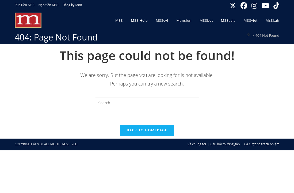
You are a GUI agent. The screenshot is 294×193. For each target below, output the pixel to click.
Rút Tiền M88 (25, 5)
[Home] (248, 35)
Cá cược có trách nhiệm (261, 144)
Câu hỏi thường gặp (225, 144)
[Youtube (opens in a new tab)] (266, 5)
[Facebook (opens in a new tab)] (244, 5)
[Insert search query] (147, 103)
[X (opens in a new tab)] (233, 5)
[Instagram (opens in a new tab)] (255, 5)
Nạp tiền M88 (48, 5)
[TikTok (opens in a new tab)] (275, 5)
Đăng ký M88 (72, 5)
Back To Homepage (147, 130)
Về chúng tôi (197, 144)
